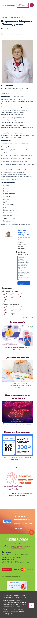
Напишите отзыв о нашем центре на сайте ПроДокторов (17, 458)
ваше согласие (10, 611)
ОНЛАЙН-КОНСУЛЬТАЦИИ (22, 5)
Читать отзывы (22, 283)
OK (31, 605)
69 (19, 239)
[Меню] (32, 5)
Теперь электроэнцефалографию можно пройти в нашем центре (17, 494)
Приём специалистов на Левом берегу (17, 424)
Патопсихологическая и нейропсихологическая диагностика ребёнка (17, 385)
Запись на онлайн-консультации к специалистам (17, 348)
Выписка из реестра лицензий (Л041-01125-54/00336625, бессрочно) (19, 547)
